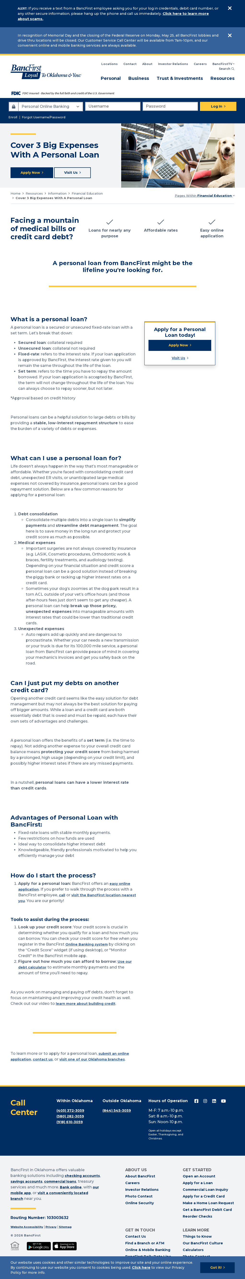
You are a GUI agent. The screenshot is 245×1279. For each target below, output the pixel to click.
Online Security (139, 1204)
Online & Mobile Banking (147, 1251)
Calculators (193, 1251)
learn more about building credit (90, 1004)
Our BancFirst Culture (203, 1244)
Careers (200, 64)
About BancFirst (140, 1177)
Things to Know (197, 1237)
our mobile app (50, 1194)
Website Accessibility (29, 1228)
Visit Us (178, 360)
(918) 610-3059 (71, 1123)
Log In (216, 106)
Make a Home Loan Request (208, 1204)
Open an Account (199, 1177)
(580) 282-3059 (72, 1117)
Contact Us (135, 1237)
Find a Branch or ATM (144, 1244)
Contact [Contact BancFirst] (130, 64)
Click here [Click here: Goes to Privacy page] (141, 1267)
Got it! (216, 1267)
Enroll (13, 117)
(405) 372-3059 (72, 1111)
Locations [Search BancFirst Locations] (109, 64)
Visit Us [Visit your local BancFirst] (74, 173)
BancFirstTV (222, 64)
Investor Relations (142, 1190)
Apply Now (178, 346)
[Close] (230, 8)
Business (138, 78)
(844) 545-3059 (118, 1111)
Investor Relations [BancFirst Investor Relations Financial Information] (173, 64)
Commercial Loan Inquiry (205, 1190)
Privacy (56, 1228)
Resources (222, 78)
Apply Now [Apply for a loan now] (32, 173)
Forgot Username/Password (43, 117)
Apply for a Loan (198, 1184)
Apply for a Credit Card (204, 1197)
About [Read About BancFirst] (147, 64)
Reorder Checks (197, 1217)
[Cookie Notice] (122, 1267)
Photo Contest (139, 1197)
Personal (111, 78)
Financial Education (87, 194)
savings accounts (49, 1182)
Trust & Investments (180, 78)
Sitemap (72, 1228)
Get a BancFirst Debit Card (207, 1210)
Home (16, 194)
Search (227, 69)
